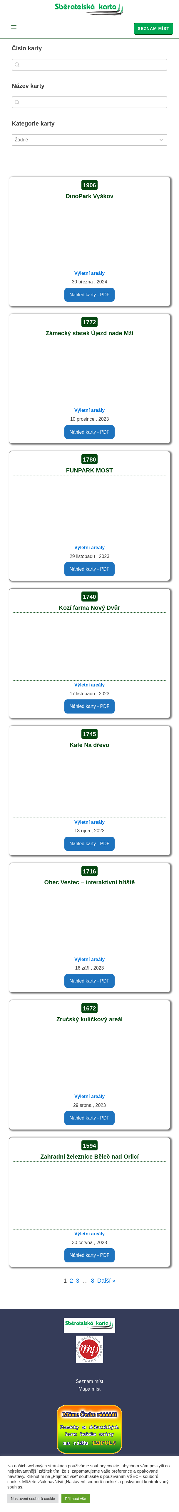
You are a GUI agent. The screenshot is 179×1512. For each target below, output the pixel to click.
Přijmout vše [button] (75, 1498)
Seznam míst (153, 28)
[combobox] (89, 65)
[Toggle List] (161, 140)
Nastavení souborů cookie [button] (33, 1498)
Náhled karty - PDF (89, 294)
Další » (106, 1280)
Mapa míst (89, 1388)
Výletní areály (89, 273)
